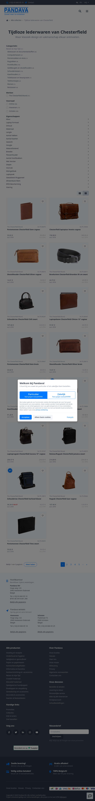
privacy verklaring (42, 410)
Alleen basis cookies (43, 417)
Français (70, 417)
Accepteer (26, 417)
